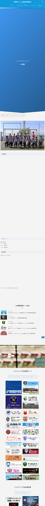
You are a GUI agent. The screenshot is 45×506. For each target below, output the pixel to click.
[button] (42, 1)
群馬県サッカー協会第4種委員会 (22, 2)
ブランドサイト (11, 359)
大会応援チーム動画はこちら (31, 376)
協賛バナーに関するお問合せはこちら (15, 376)
